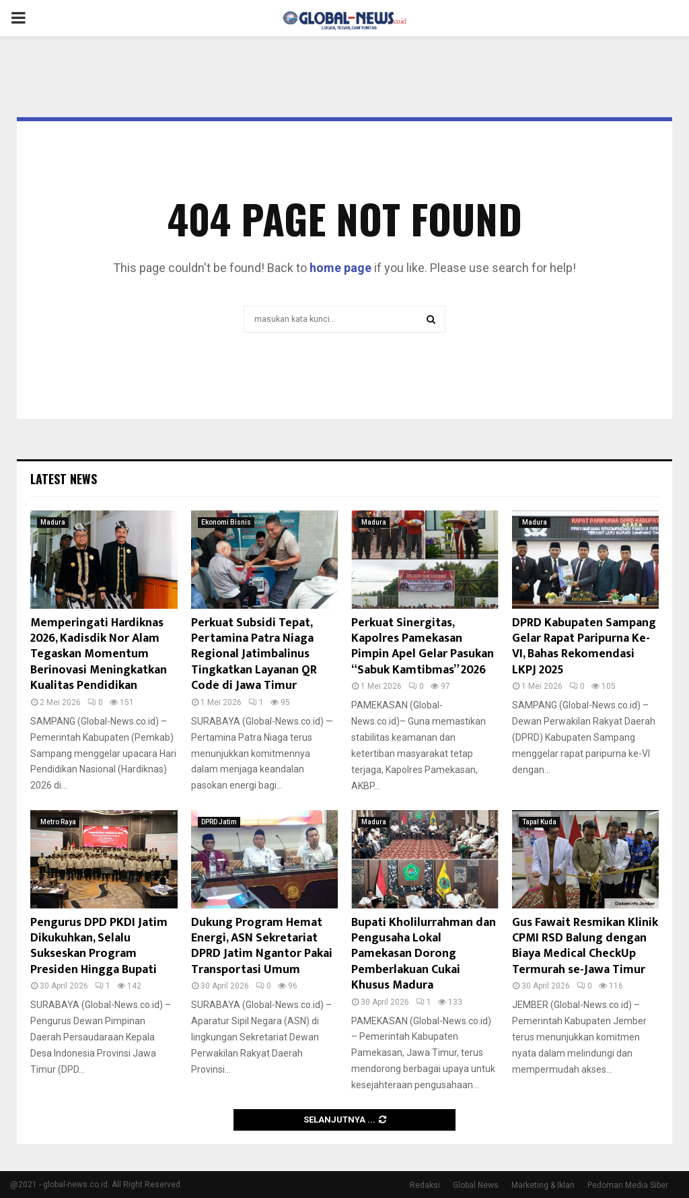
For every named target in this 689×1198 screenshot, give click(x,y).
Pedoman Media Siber (627, 1185)
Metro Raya (58, 822)
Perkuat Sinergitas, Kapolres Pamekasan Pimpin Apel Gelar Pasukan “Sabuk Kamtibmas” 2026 (422, 646)
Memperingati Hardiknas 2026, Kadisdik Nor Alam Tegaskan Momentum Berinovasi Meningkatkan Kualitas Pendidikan (98, 654)
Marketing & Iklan (543, 1185)
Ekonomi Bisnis (226, 522)
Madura (52, 522)
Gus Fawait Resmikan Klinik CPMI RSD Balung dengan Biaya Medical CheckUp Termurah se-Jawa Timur (585, 946)
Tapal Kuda (539, 822)
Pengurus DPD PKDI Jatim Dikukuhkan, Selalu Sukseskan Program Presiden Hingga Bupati (99, 946)
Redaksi (425, 1185)
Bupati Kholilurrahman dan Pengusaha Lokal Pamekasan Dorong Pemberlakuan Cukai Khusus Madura (423, 954)
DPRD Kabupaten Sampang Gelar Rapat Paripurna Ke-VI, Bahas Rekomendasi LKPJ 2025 (584, 646)
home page (340, 268)
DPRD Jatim (219, 822)
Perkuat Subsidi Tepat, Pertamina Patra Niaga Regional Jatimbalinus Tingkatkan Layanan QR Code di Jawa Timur (254, 654)
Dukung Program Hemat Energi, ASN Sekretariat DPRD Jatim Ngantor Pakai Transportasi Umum (261, 946)
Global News (476, 1185)
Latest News (63, 479)
